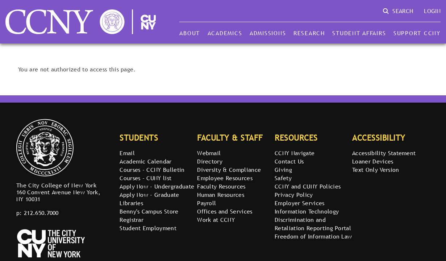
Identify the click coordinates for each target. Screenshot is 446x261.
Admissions (268, 33)
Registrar (131, 220)
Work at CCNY (216, 220)
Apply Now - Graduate (149, 195)
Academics (225, 33)
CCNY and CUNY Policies (308, 186)
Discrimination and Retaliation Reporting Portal (313, 224)
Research (309, 33)
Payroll (206, 203)
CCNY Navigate (294, 153)
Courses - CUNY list (145, 178)
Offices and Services (224, 211)
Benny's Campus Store (149, 211)
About (189, 33)
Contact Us (289, 161)
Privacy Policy (294, 195)
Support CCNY (417, 33)
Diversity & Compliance (229, 170)
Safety (283, 178)
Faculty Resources (221, 186)
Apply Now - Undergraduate (157, 186)
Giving (283, 170)
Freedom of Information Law (313, 236)
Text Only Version (375, 170)
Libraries (131, 203)
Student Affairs (359, 33)
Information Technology (307, 211)
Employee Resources (225, 178)
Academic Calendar (145, 161)
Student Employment (148, 228)
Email (127, 153)
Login (432, 11)
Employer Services (299, 203)
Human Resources (220, 195)
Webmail (209, 153)
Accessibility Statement (384, 153)
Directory (209, 161)
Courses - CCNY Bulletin (152, 170)
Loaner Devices (372, 161)
